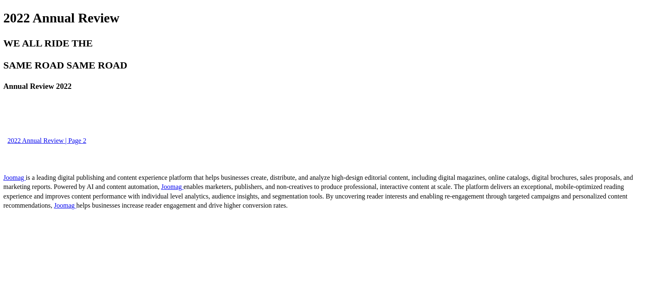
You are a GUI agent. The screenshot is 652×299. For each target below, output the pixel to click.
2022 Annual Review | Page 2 (46, 140)
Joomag (14, 177)
